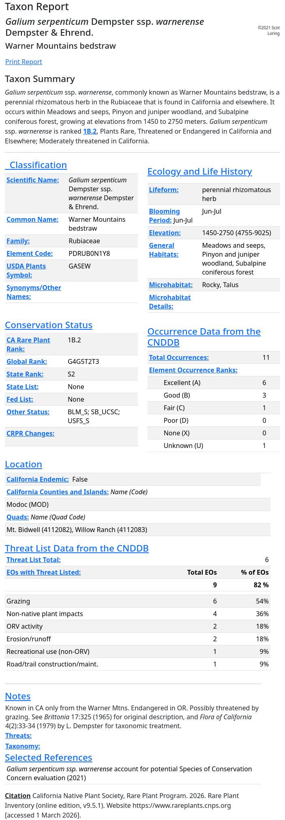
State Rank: (24, 374)
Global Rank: (26, 361)
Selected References (48, 757)
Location (23, 464)
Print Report (23, 61)
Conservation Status (48, 324)
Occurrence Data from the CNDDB (204, 336)
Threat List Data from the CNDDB (77, 548)
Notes (18, 696)
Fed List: (19, 399)
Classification (36, 164)
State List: (22, 386)
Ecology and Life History (200, 171)
